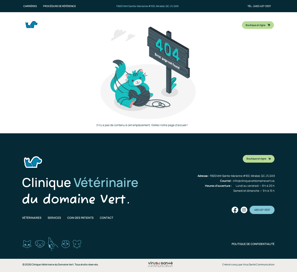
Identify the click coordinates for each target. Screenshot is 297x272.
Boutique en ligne (258, 25)
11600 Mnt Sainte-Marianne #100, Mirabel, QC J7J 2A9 (147, 6)
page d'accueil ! (178, 125)
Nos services (125, 24)
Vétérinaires (31, 218)
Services (54, 218)
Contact (180, 24)
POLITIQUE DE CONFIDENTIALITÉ (253, 244)
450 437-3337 (262, 210)
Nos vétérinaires (96, 24)
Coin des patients (154, 24)
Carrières (30, 6)
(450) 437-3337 (262, 6)
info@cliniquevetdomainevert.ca (254, 181)
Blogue (198, 24)
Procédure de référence (59, 6)
